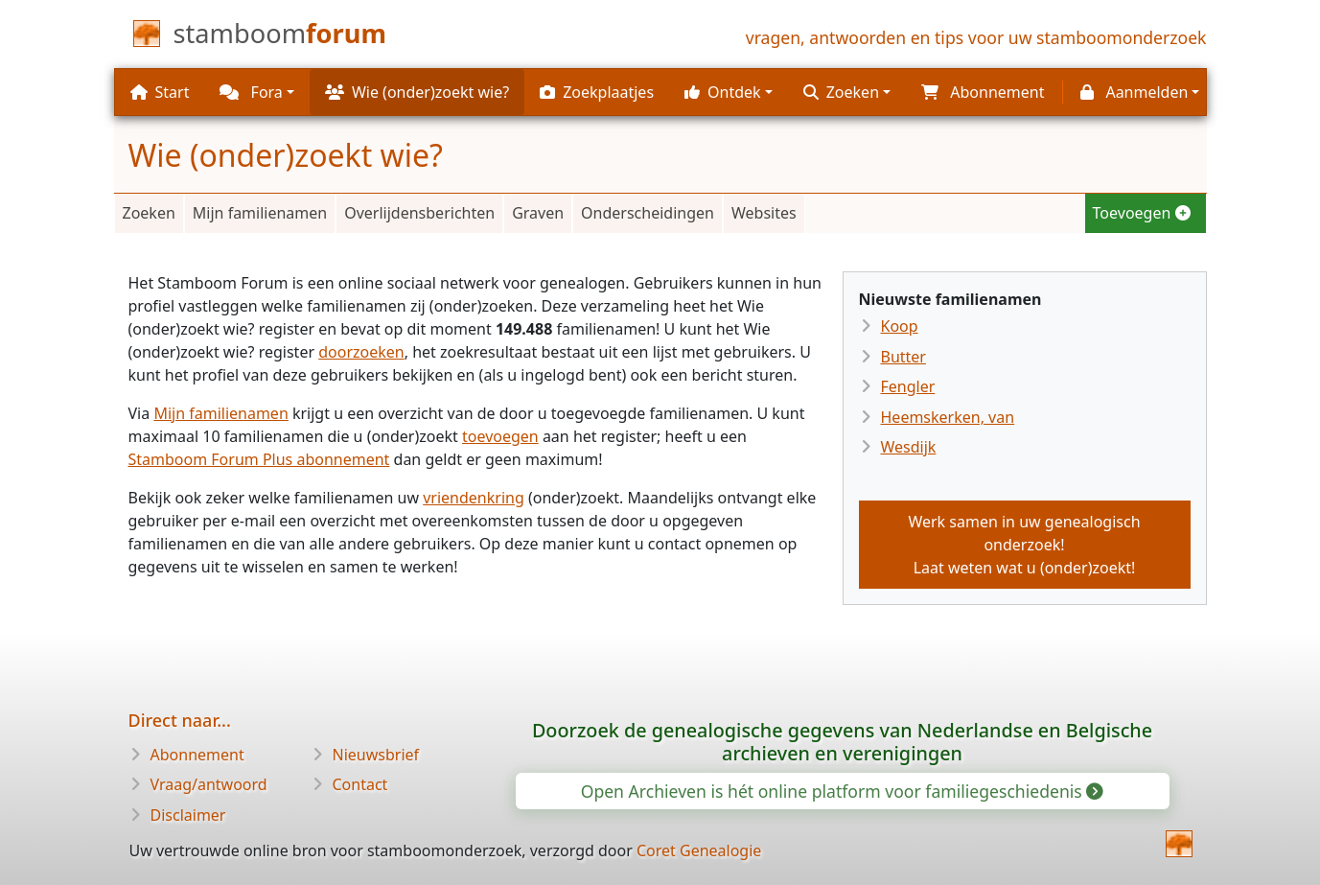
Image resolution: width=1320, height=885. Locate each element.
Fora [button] (251, 92)
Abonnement (197, 754)
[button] (728, 92)
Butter (903, 356)
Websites (764, 212)
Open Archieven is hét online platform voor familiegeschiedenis (841, 791)
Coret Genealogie (699, 850)
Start (160, 92)
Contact (360, 784)
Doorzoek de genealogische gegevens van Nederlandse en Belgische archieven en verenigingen (842, 741)
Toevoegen (1142, 212)
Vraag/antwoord (209, 784)
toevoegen (500, 436)
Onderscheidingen (647, 212)
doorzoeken (361, 351)
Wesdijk (909, 446)
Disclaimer (188, 815)
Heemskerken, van (948, 417)
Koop (899, 326)
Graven (538, 212)
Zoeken (149, 212)
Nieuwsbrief (376, 754)
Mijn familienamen (260, 212)
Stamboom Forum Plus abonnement (259, 459)
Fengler (908, 386)
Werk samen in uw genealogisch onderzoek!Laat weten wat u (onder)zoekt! (1024, 544)
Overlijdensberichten (419, 212)
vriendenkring (473, 497)
